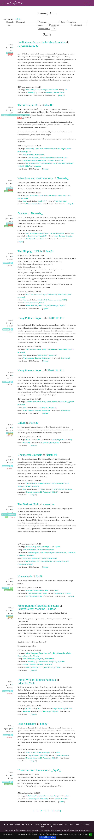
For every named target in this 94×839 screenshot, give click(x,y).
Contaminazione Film (33, 163)
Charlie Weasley (31, 752)
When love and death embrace (35, 178)
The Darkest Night (28, 504)
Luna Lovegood (61, 149)
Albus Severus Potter (32, 195)
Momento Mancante (32, 492)
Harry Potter (39, 149)
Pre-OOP (5, 115)
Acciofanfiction (12, 3)
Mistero (62, 93)
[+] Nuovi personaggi (32, 486)
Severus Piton (62, 349)
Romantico (50, 160)
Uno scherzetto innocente (32, 770)
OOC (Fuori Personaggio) (33, 166)
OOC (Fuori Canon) (32, 239)
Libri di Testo (57, 163)
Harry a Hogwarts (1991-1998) (38, 157)
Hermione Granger (50, 149)
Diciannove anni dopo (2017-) (37, 236)
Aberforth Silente (31, 349)
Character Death (31, 204)
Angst (56, 201)
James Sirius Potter (64, 195)
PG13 (10, 434)
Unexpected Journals (30, 454)
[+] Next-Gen (60, 294)
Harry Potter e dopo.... (31, 318)
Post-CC (9, 615)
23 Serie (17, 19)
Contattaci (85, 824)
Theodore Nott (53, 90)
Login (43, 827)
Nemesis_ (62, 178)
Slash (39, 204)
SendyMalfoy (25, 608)
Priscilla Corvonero (44, 483)
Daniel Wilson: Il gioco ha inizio (37, 679)
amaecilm (48, 504)
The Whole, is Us (28, 105)
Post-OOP (12, 115)
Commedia (34, 160)
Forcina (33, 422)
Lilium (21, 422)
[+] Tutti (28, 151)
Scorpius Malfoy (23, 198)
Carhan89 (47, 105)
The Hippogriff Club (30, 251)
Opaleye (22, 213)
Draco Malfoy (30, 90)
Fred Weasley (30, 796)
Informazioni (69, 824)
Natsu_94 (51, 454)
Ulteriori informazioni (47, 837)
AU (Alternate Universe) (34, 596)
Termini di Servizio (42, 824)
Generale (56, 93)
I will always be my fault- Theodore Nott (42, 42)
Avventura (26, 160)
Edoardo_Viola (26, 683)
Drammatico (48, 93)
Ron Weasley (51, 294)
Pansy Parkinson (52, 349)
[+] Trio (28, 440)
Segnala (61, 95)
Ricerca (10, 824)
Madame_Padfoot (45, 608)
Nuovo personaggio (41, 90)
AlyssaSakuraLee (28, 45)
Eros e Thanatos (27, 723)
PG (6, 517)
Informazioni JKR (46, 163)
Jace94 (49, 251)
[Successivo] (56, 811)
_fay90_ (56, 770)
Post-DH (9, 52)
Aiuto (78, 824)
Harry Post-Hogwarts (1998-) (57, 157)
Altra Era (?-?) (32, 93)
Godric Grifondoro (31, 483)
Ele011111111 (55, 318)
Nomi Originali (65, 358)
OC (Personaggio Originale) (56, 306)
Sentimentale (59, 160)
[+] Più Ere (41, 489)
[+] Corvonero (30, 547)
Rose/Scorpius (49, 550)
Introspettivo (34, 303)
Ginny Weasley (57, 653)
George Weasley (40, 796)
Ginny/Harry (30, 154)
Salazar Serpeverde (57, 483)
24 (12, 729)
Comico (25, 664)
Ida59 (39, 576)
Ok (90, 834)
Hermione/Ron (39, 154)
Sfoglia (17, 824)
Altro (66, 90)
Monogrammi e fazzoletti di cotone (38, 605)
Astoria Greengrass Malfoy (34, 653)
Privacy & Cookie (57, 824)
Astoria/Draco (30, 659)
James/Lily (40, 550)
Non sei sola (25, 576)
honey (43, 723)
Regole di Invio (27, 824)
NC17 (10, 53)
